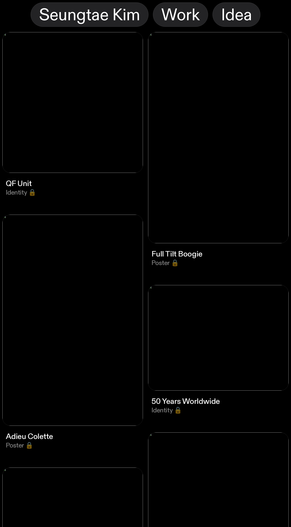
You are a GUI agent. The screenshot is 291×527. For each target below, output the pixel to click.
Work (180, 15)
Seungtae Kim (89, 15)
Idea (236, 15)
